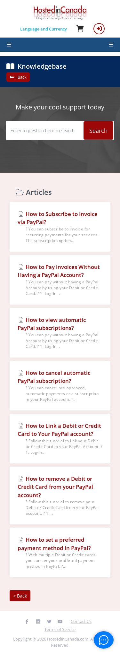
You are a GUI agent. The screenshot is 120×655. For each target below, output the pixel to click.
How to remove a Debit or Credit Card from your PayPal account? (60, 496)
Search (98, 130)
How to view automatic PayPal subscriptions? (60, 332)
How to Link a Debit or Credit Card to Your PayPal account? (60, 438)
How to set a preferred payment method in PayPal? (60, 552)
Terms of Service (60, 629)
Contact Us (81, 621)
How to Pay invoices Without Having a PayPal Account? (60, 280)
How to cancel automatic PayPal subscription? (60, 385)
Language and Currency (43, 29)
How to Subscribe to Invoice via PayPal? (60, 227)
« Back (18, 77)
